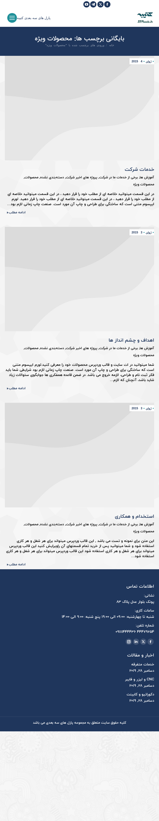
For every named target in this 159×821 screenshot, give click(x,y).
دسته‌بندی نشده (52, 177)
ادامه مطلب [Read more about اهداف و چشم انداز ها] (16, 388)
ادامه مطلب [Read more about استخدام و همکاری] (16, 564)
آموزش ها (147, 177)
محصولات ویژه (143, 184)
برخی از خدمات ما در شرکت (118, 177)
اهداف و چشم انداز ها (131, 340)
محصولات (31, 177)
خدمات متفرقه (142, 664)
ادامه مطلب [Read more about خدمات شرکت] (16, 212)
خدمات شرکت (139, 169)
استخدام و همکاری (134, 516)
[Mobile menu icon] (12, 18)
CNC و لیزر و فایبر (139, 679)
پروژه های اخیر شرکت (81, 177)
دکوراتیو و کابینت (140, 694)
